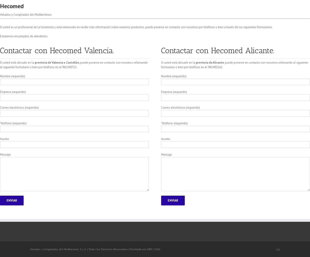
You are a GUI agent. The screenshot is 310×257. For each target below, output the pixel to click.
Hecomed (12, 6)
